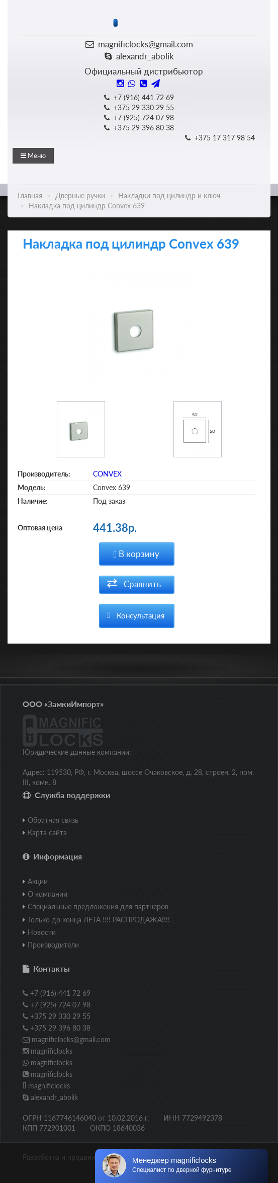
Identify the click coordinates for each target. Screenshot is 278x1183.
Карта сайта (47, 832)
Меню (33, 155)
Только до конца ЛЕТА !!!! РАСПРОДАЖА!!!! (99, 919)
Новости (42, 932)
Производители (53, 944)
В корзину (136, 553)
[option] (139, 328)
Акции (38, 881)
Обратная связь (53, 820)
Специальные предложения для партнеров (98, 906)
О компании (47, 894)
